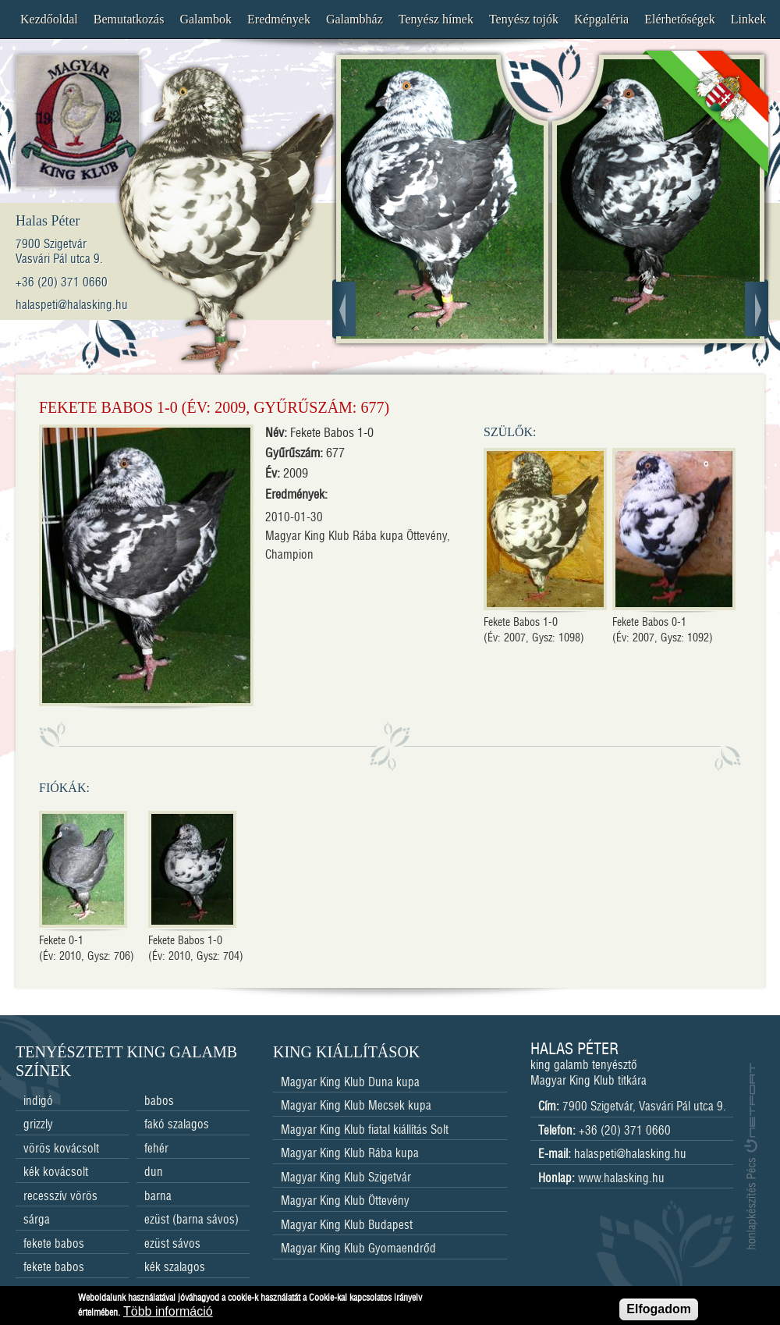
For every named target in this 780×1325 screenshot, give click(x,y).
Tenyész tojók (523, 19)
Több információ (168, 1314)
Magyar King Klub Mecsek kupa (356, 1106)
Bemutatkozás (129, 19)
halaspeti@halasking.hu (630, 1154)
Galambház (354, 19)
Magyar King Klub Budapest (347, 1225)
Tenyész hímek (436, 19)
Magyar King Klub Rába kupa (350, 1154)
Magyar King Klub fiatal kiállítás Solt (364, 1130)
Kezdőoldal (49, 19)
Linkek (748, 19)
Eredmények (278, 19)
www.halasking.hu (621, 1179)
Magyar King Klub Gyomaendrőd (358, 1249)
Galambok (205, 19)
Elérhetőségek (679, 19)
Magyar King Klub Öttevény (345, 1201)
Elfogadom (658, 1311)
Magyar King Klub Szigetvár (346, 1178)
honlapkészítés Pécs (750, 1156)
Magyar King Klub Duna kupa (350, 1083)
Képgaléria (601, 19)
